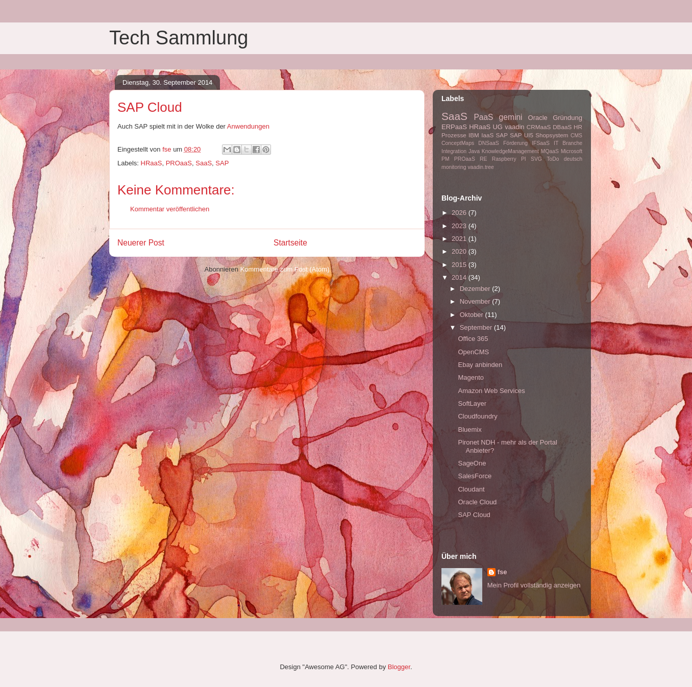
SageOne (472, 463)
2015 (460, 264)
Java (474, 151)
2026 (460, 212)
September (477, 327)
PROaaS (179, 163)
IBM (473, 135)
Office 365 (473, 338)
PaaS (483, 117)
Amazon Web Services (491, 391)
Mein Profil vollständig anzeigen (534, 585)
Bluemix (469, 429)
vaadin (514, 127)
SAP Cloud (474, 515)
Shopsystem (551, 135)
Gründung (567, 117)
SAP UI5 (521, 135)
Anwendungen (248, 126)
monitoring (453, 167)
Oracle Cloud (477, 502)
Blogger (399, 667)
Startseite (290, 242)
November (476, 301)
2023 (460, 226)
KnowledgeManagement (510, 151)
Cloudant (471, 489)
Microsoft (571, 151)
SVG (536, 159)
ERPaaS (454, 127)
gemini (511, 117)
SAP (222, 163)
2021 (460, 238)
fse (502, 572)
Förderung (515, 143)
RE (483, 159)
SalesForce (474, 476)
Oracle (538, 117)
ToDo (553, 159)
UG (497, 127)
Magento (471, 377)
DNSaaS (488, 143)
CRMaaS (539, 127)
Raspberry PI (509, 159)
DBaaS (562, 127)
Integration (453, 151)
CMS (576, 135)
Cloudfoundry (477, 416)
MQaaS (550, 151)
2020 (460, 251)
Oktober (472, 314)
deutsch (573, 159)
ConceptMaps (457, 143)
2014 (460, 277)
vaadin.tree (480, 167)
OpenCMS (473, 352)
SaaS (203, 163)
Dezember (476, 288)
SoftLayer (472, 403)
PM (445, 159)
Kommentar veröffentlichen (169, 209)
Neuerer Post (140, 242)
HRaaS (151, 163)
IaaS (487, 135)
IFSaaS (541, 143)
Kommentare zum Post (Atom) (285, 269)
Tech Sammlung (178, 37)
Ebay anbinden (480, 365)
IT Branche (568, 143)
